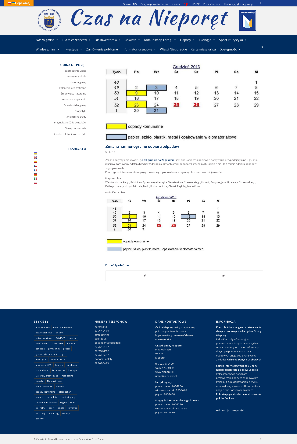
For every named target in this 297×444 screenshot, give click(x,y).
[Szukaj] (262, 47)
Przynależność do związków (70, 122)
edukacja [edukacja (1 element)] (40, 348)
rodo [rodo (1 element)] (72, 402)
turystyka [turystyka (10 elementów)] (72, 407)
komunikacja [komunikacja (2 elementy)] (42, 370)
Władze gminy (48, 49)
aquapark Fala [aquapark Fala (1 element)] (43, 327)
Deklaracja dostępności (230, 410)
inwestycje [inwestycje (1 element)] (41, 359)
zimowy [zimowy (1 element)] (40, 418)
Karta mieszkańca (203, 49)
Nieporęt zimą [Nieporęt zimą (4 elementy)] (54, 381)
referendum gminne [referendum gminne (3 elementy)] (46, 402)
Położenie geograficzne (72, 88)
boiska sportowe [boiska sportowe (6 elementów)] (44, 338)
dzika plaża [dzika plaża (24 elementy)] (57, 343)
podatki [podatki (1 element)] (39, 397)
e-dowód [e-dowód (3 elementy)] (71, 343)
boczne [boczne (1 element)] (59, 332)
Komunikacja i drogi (160, 40)
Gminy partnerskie (75, 128)
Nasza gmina (47, 40)
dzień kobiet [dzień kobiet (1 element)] (42, 343)
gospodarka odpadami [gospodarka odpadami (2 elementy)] (47, 354)
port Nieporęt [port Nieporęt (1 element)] (69, 397)
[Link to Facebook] (260, 3)
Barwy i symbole (76, 76)
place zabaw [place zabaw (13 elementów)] (65, 391)
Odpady (187, 40)
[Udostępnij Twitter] (223, 276)
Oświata (132, 40)
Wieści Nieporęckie (173, 49)
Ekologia (207, 40)
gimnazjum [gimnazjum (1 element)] (54, 348)
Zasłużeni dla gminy (74, 105)
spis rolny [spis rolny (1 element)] (40, 407)
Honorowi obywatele (74, 99)
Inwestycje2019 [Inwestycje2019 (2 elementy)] (57, 359)
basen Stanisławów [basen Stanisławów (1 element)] (62, 327)
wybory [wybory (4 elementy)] (66, 413)
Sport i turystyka (233, 40)
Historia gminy (78, 82)
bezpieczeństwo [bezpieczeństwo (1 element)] (44, 332)
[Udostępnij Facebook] (145, 276)
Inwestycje (72, 49)
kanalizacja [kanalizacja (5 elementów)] (71, 364)
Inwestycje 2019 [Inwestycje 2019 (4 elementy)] (44, 364)
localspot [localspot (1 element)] (72, 370)
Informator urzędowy (139, 49)
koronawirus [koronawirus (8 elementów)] (58, 370)
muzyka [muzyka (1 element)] (40, 381)
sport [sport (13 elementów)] (51, 407)
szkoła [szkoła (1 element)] (61, 407)
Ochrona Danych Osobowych (244, 359)
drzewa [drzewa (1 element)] (73, 338)
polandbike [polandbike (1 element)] (52, 397)
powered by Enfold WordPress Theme (85, 439)
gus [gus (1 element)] (63, 354)
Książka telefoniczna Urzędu (70, 134)
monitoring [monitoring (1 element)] (67, 375)
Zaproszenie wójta (75, 70)
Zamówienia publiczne (102, 49)
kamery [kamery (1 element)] (59, 364)
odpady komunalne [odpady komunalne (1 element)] (45, 391)
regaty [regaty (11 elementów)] (63, 402)
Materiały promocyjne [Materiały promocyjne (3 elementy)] (47, 375)
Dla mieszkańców (76, 40)
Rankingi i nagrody (75, 116)
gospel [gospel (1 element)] (66, 348)
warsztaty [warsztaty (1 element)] (40, 413)
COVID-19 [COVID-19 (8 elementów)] (60, 338)
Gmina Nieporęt (56, 439)
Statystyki (80, 111)
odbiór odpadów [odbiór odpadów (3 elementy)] (44, 386)
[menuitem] (262, 47)
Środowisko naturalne (73, 93)
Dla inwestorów (108, 40)
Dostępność (230, 49)
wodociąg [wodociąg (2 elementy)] (54, 413)
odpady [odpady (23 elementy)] (60, 386)
